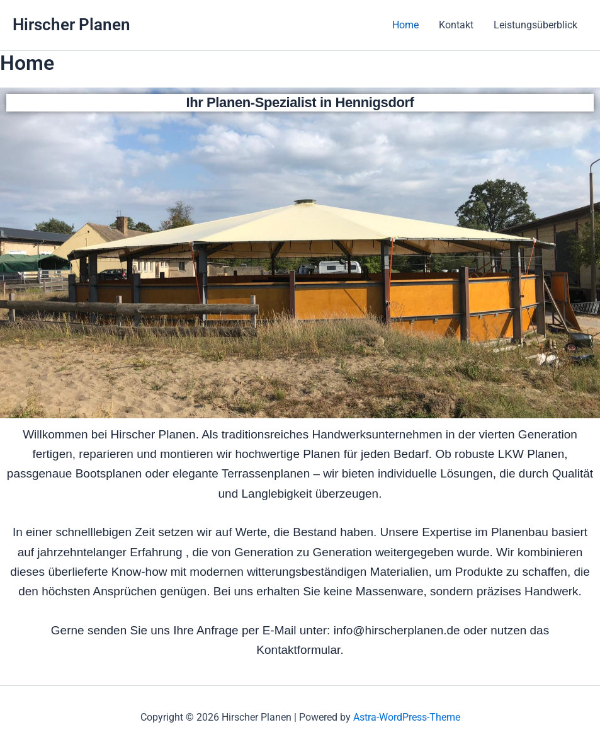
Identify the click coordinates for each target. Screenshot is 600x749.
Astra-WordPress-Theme (406, 717)
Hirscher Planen (71, 24)
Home (405, 25)
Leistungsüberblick (535, 25)
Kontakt (456, 25)
